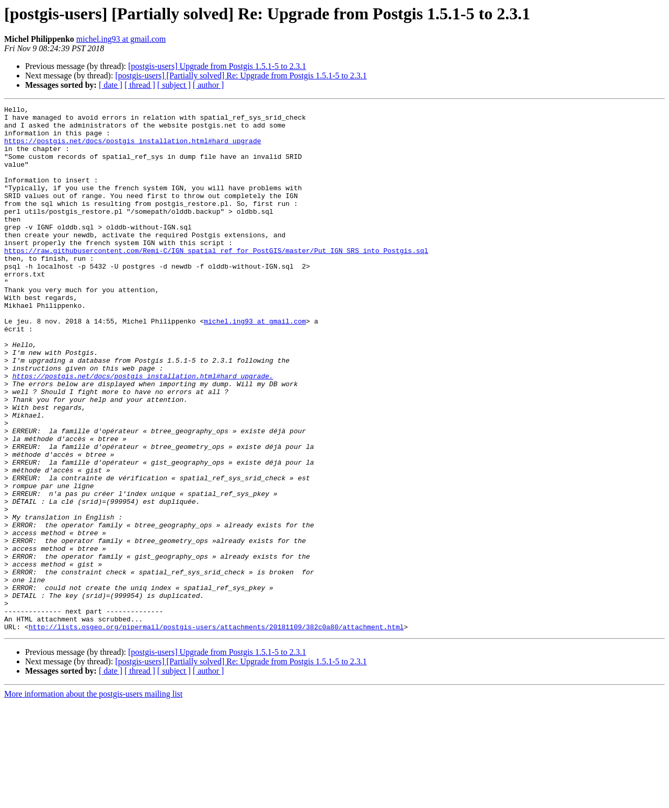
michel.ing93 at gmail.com (121, 38)
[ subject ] (174, 84)
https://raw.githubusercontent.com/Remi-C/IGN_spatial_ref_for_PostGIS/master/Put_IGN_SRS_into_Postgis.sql (216, 280)
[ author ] (208, 84)
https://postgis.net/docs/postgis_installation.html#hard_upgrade (132, 148)
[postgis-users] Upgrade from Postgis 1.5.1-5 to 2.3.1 (217, 66)
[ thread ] (139, 84)
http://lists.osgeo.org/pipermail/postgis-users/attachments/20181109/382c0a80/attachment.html (216, 731)
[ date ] (110, 84)
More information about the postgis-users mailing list (93, 798)
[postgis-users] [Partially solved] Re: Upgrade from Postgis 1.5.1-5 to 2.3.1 (240, 75)
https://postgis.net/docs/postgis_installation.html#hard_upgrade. (143, 430)
